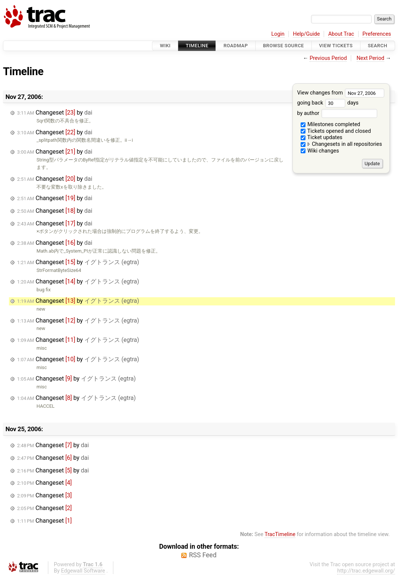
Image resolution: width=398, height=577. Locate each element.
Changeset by (54, 112)
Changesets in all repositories (341, 144)
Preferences (376, 34)
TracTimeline (280, 534)
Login (278, 34)
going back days (327, 103)
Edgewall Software (83, 571)
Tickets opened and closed (336, 131)
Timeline (197, 45)
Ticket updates (322, 137)
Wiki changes (320, 151)
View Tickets (336, 45)
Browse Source (283, 45)
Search (377, 45)
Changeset (44, 482)
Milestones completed (330, 124)
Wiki (165, 45)
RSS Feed (202, 555)
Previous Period (328, 58)
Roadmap (235, 45)
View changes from (340, 93)
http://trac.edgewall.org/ (366, 571)
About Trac (341, 34)
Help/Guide (306, 34)
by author (337, 113)
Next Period (371, 58)
